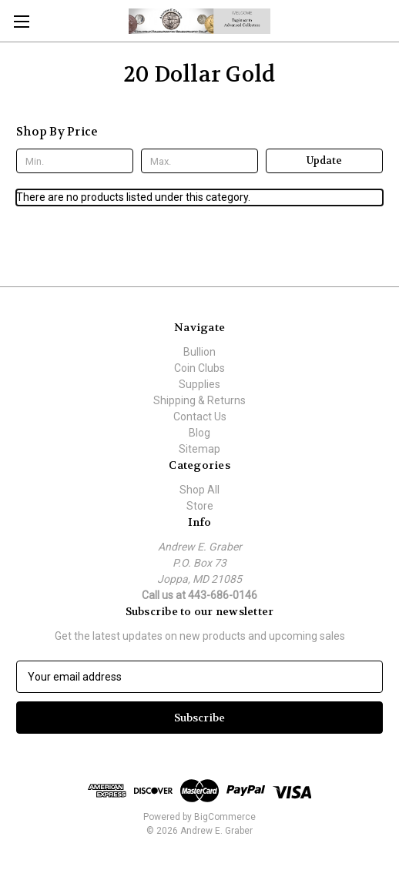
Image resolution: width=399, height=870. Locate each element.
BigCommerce (225, 816)
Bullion (199, 352)
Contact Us (199, 416)
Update (324, 160)
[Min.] (74, 161)
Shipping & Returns (199, 400)
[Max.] (199, 161)
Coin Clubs (199, 368)
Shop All (199, 490)
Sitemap (199, 449)
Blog (199, 433)
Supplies (199, 384)
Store (199, 506)
